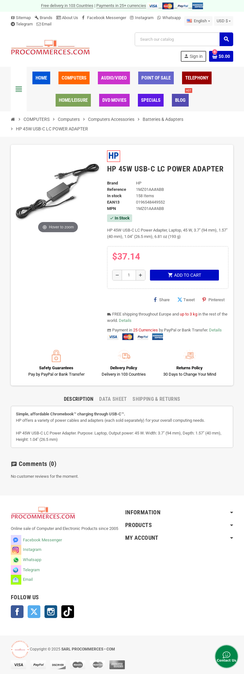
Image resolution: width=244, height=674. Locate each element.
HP (113, 155)
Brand (112, 183)
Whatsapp (171, 17)
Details (125, 320)
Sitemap (21, 17)
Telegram (24, 24)
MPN (111, 208)
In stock (114, 195)
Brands (43, 17)
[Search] (184, 39)
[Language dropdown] (198, 21)
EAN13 (113, 202)
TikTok (67, 611)
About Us (67, 17)
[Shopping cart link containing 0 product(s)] (221, 56)
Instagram (144, 17)
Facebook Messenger (106, 17)
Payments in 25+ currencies (121, 5)
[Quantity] (129, 275)
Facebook (17, 611)
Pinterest (213, 299)
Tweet (186, 299)
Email (46, 24)
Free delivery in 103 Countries (67, 5)
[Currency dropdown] (223, 21)
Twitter (34, 611)
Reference (116, 189)
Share (162, 299)
